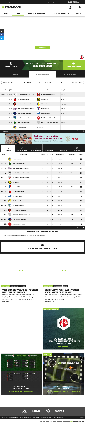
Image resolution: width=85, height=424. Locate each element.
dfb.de (11, 2)
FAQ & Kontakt (57, 2)
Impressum (4, 417)
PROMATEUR (5, 2)
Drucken (80, 131)
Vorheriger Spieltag (7, 82)
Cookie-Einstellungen (58, 417)
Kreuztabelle (63, 148)
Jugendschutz (36, 417)
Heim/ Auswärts (36, 148)
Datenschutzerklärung (13, 417)
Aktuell (15, 74)
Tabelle (42, 47)
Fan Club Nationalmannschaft (41, 2)
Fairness (77, 148)
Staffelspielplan (70, 74)
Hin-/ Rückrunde (22, 148)
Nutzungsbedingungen (25, 417)
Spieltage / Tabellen (42, 74)
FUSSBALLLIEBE (19, 2)
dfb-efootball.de (28, 2)
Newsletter (65, 2)
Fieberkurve (49, 148)
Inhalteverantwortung (46, 417)
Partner (51, 2)
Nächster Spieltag (78, 82)
